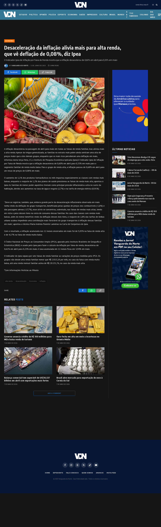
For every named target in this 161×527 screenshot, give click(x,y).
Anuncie (100, 473)
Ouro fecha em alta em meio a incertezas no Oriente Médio (78, 338)
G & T (126, 14)
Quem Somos (87, 473)
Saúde (82, 15)
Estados (23, 15)
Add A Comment (54, 393)
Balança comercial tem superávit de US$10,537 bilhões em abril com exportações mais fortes (27, 379)
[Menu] (159, 14)
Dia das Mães (152, 14)
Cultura (103, 15)
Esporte (62, 15)
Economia (72, 15)
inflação (43, 281)
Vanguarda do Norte (20, 65)
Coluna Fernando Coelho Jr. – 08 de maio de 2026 (141, 171)
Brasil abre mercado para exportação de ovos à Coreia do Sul (80, 379)
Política (33, 15)
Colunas (144, 15)
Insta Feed (111, 473)
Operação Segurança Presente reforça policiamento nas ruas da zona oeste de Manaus (140, 198)
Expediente (58, 473)
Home (47, 473)
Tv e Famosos (133, 14)
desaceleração (21, 281)
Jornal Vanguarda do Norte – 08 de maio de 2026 (141, 184)
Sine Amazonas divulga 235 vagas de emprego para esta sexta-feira (141, 158)
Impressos (92, 15)
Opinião (43, 15)
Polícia (52, 15)
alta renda (9, 281)
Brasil (112, 15)
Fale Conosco (72, 473)
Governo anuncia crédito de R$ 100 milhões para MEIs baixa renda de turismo (28, 338)
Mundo (121, 15)
